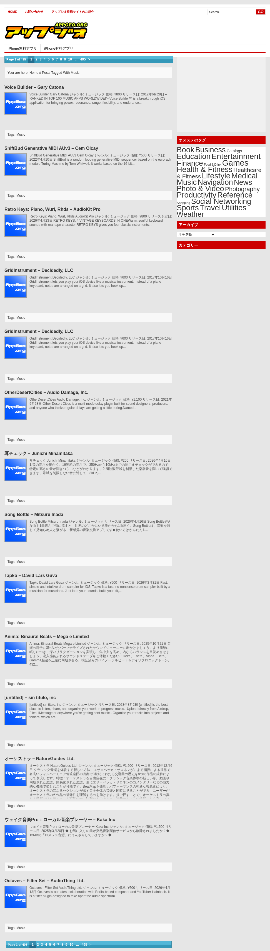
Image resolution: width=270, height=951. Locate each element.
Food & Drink (212, 164)
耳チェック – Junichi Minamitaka (38, 453)
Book (185, 149)
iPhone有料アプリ (58, 48)
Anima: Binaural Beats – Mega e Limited (46, 636)
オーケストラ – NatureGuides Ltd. (39, 758)
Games (235, 162)
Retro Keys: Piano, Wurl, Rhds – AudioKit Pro (52, 209)
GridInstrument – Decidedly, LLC (38, 270)
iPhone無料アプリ (22, 48)
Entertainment (236, 156)
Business (210, 149)
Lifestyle (216, 175)
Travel (210, 207)
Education (194, 156)
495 (83, 59)
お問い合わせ (34, 11)
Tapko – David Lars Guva (30, 575)
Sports (188, 207)
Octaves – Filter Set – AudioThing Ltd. (44, 880)
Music (20, 134)
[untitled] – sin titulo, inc (30, 697)
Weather (190, 214)
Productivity (196, 195)
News (243, 182)
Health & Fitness (204, 169)
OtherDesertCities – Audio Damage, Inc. (46, 392)
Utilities (234, 207)
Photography (242, 189)
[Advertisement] (201, 30)
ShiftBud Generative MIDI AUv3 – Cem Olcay (51, 148)
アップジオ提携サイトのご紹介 (72, 11)
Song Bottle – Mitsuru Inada (33, 514)
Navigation (215, 182)
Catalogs (234, 151)
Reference (234, 195)
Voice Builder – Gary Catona (34, 87)
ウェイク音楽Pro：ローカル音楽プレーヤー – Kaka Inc (59, 819)
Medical (244, 175)
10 (70, 59)
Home (12, 11)
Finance (190, 163)
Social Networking (221, 201)
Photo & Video (200, 188)
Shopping (183, 202)
